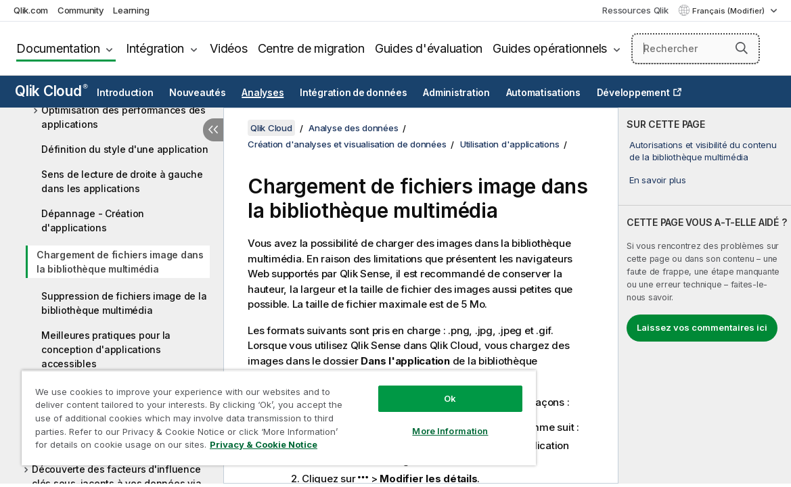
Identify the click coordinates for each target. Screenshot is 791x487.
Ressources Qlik (635, 10)
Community (81, 10)
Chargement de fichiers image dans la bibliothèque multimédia (120, 262)
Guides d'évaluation (428, 48)
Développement (633, 92)
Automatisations (543, 92)
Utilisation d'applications (510, 144)
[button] (741, 48)
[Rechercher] (696, 48)
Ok (403, 388)
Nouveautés (197, 92)
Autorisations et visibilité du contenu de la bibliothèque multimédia (703, 150)
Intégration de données (353, 92)
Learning (131, 10)
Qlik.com (31, 10)
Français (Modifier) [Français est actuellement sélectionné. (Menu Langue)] (729, 11)
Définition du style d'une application (124, 149)
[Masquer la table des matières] (213, 129)
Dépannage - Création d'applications (92, 220)
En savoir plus (657, 180)
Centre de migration (311, 48)
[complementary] (704, 296)
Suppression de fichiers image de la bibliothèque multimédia (123, 303)
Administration (456, 92)
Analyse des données (353, 127)
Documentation (58, 48)
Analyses (263, 92)
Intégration (155, 48)
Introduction (125, 92)
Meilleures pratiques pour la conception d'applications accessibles (106, 349)
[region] (251, 412)
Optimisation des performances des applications (123, 117)
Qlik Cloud (51, 91)
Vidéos (229, 48)
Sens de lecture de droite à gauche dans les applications (122, 181)
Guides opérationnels (550, 48)
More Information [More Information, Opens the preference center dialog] (403, 420)
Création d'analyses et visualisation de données (347, 144)
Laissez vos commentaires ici (702, 327)
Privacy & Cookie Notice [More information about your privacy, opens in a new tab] (131, 447)
